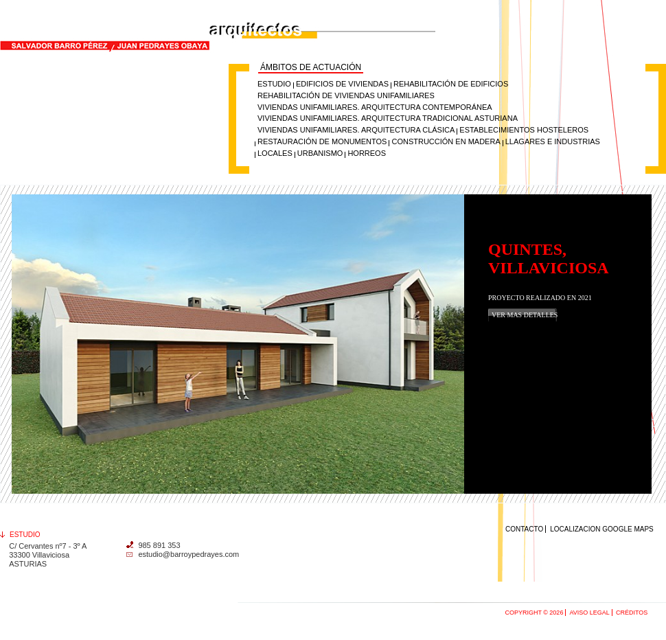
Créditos (631, 612)
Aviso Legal (589, 612)
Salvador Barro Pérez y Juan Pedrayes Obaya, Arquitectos (152, 6)
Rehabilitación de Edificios (450, 84)
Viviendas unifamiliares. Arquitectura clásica (356, 130)
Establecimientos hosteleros (523, 130)
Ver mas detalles (525, 315)
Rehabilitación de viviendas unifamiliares (346, 95)
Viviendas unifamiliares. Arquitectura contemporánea (374, 107)
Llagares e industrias (552, 141)
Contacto (524, 529)
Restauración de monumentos (322, 141)
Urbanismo (320, 153)
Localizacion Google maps (602, 529)
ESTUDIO (274, 84)
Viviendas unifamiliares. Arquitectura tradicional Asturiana (387, 118)
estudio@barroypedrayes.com (188, 554)
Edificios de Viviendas (342, 84)
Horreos (366, 153)
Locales (274, 153)
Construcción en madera (445, 141)
